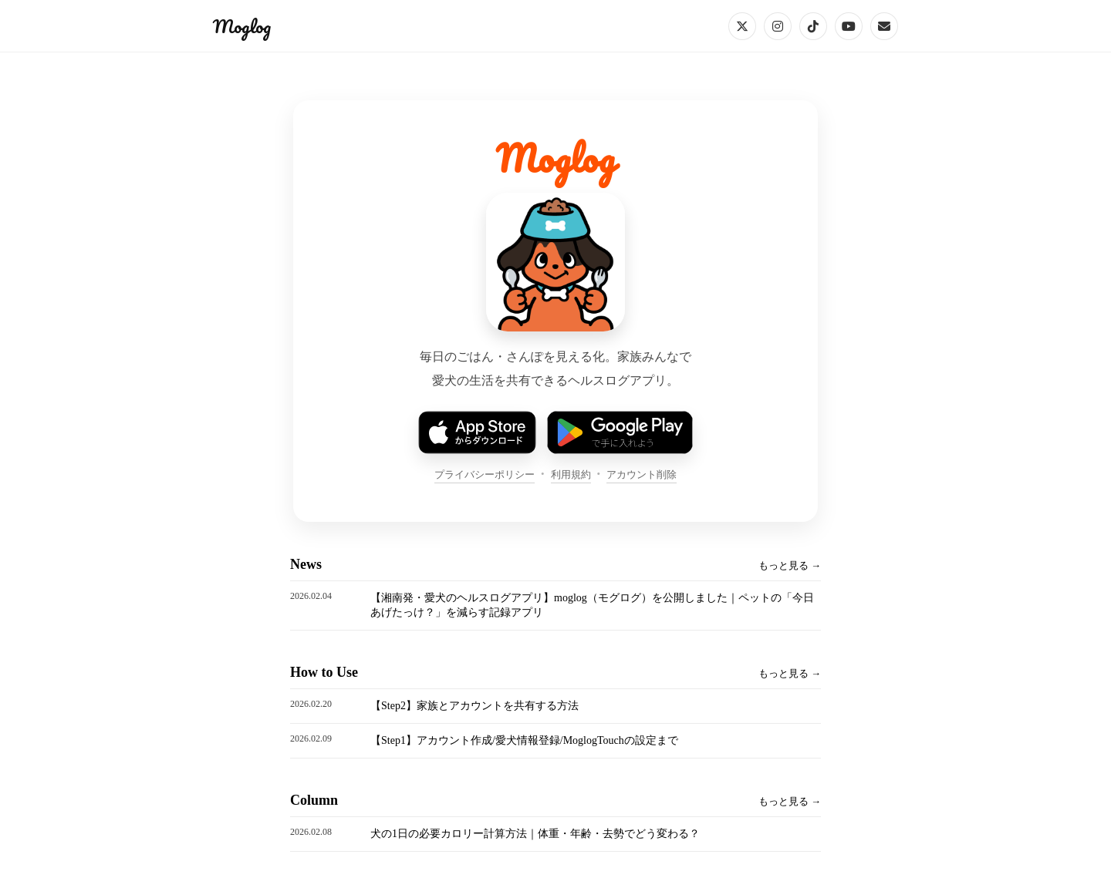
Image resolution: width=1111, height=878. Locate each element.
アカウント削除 (641, 474)
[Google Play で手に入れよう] (620, 432)
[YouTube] (849, 26)
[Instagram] (778, 26)
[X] (742, 26)
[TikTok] (813, 26)
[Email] (884, 26)
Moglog (242, 26)
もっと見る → (789, 565)
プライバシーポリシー (484, 474)
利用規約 (571, 474)
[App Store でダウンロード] (476, 432)
